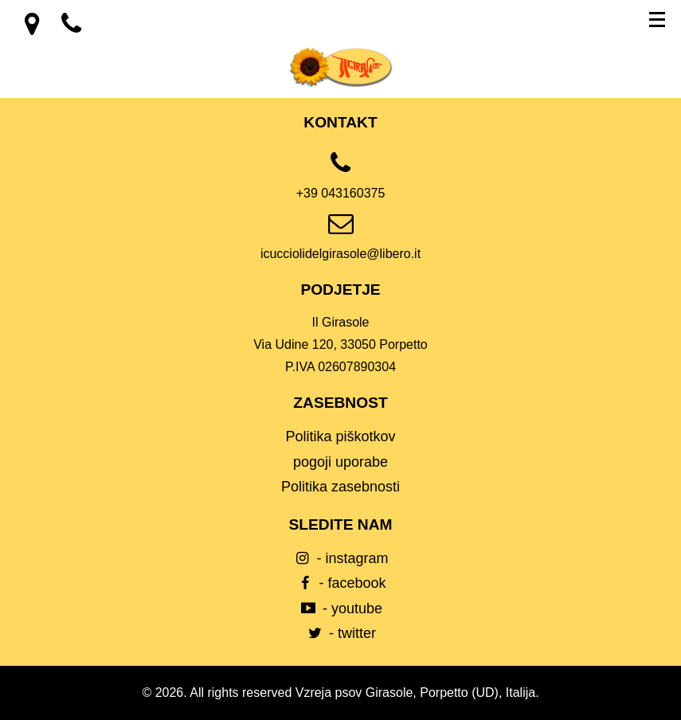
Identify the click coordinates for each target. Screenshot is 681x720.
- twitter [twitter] (340, 633)
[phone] (340, 182)
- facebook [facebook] (340, 583)
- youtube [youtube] (340, 608)
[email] (340, 242)
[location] (33, 28)
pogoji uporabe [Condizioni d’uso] (340, 462)
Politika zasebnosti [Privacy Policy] (340, 487)
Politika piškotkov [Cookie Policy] (340, 436)
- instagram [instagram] (340, 558)
